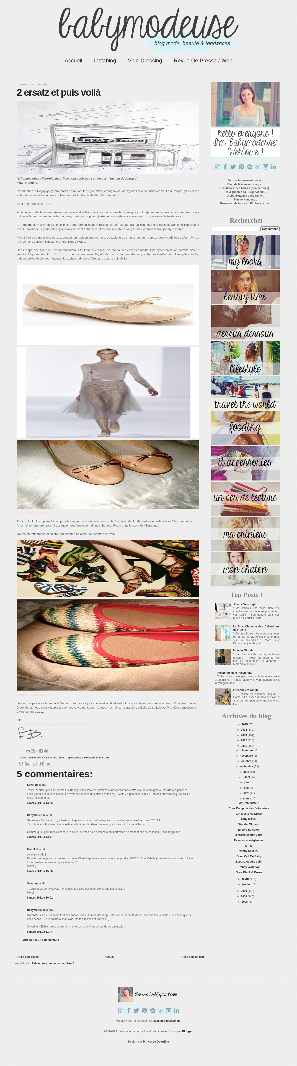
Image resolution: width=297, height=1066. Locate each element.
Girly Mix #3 (248, 819)
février (246, 879)
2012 (244, 740)
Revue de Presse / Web (203, 60)
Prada (99, 757)
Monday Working (244, 650)
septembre (246, 766)
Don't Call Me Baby (248, 856)
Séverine (33, 784)
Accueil (73, 60)
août (246, 771)
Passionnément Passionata (234, 672)
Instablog (105, 60)
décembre (246, 750)
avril (246, 793)
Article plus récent (28, 956)
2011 (244, 745)
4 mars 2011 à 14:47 (40, 837)
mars (246, 798)
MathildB (33, 849)
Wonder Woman (248, 824)
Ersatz (79, 757)
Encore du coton (249, 829)
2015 (245, 724)
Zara (106, 757)
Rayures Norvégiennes (248, 840)
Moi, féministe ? (248, 803)
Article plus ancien (192, 956)
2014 (244, 729)
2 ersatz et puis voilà (248, 861)
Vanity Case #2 (248, 851)
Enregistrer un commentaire (41, 939)
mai (246, 787)
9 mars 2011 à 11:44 (40, 931)
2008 (245, 901)
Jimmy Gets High (244, 604)
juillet (247, 777)
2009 (244, 896)
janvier (246, 884)
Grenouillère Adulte (245, 690)
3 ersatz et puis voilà (248, 835)
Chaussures (49, 757)
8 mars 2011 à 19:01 (40, 897)
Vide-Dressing (145, 60)
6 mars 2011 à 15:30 (40, 871)
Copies (70, 757)
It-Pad (249, 845)
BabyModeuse (36, 815)
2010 (244, 891)
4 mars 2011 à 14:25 (40, 803)
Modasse (89, 757)
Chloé (61, 757)
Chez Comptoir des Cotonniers (249, 808)
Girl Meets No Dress (249, 813)
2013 (244, 735)
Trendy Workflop (248, 867)
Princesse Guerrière (156, 1041)
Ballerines (35, 757)
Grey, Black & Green (249, 872)
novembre (247, 755)
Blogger (187, 1031)
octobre (246, 761)
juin (247, 782)
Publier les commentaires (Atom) (52, 963)
